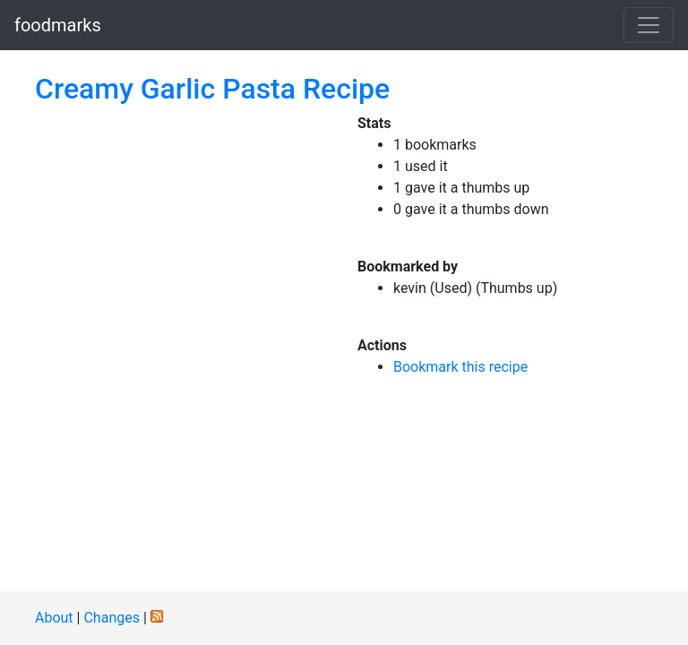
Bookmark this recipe (460, 366)
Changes (111, 617)
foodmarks (57, 25)
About (54, 617)
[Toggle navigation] (649, 25)
